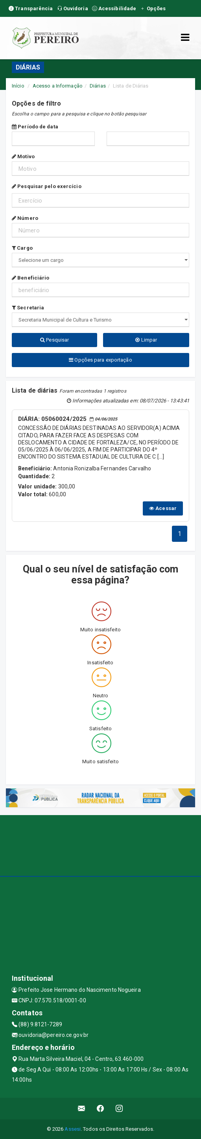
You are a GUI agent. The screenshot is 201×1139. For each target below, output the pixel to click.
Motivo (23, 156)
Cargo (22, 248)
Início (18, 86)
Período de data (35, 127)
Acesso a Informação (58, 86)
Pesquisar (54, 340)
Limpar (146, 340)
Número (25, 218)
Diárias (98, 86)
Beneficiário (30, 278)
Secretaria (28, 308)
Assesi (73, 1129)
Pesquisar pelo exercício (46, 186)
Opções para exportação (100, 360)
